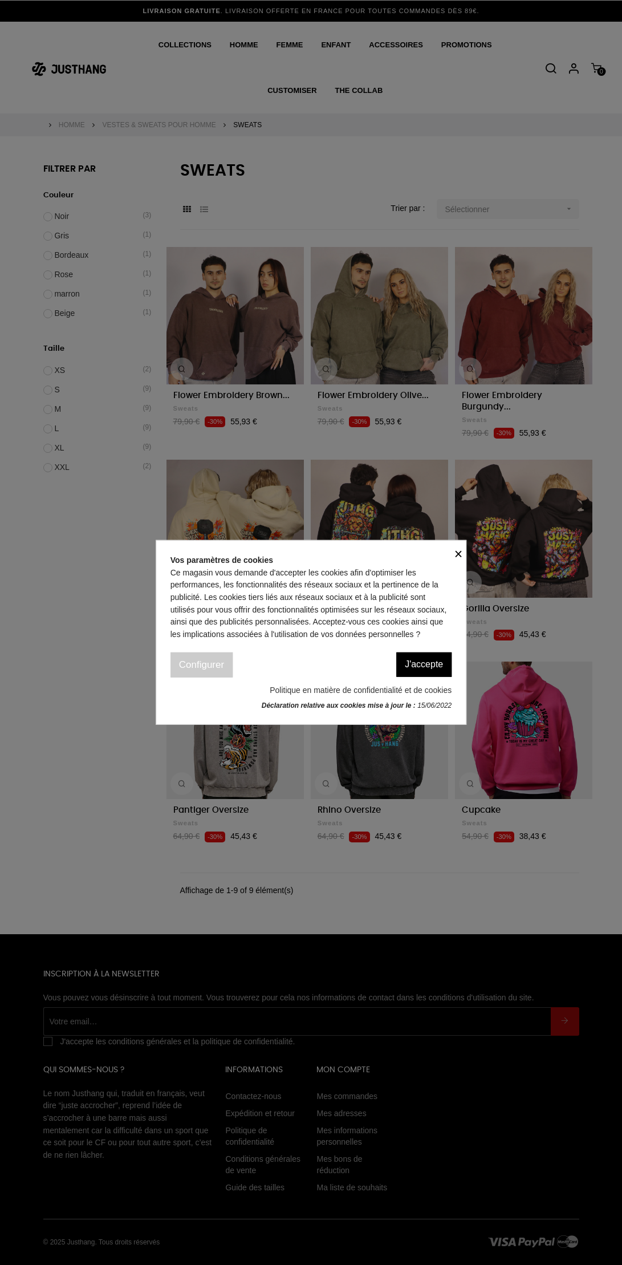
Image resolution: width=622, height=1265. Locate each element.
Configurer (201, 664)
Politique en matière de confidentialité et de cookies (361, 690)
